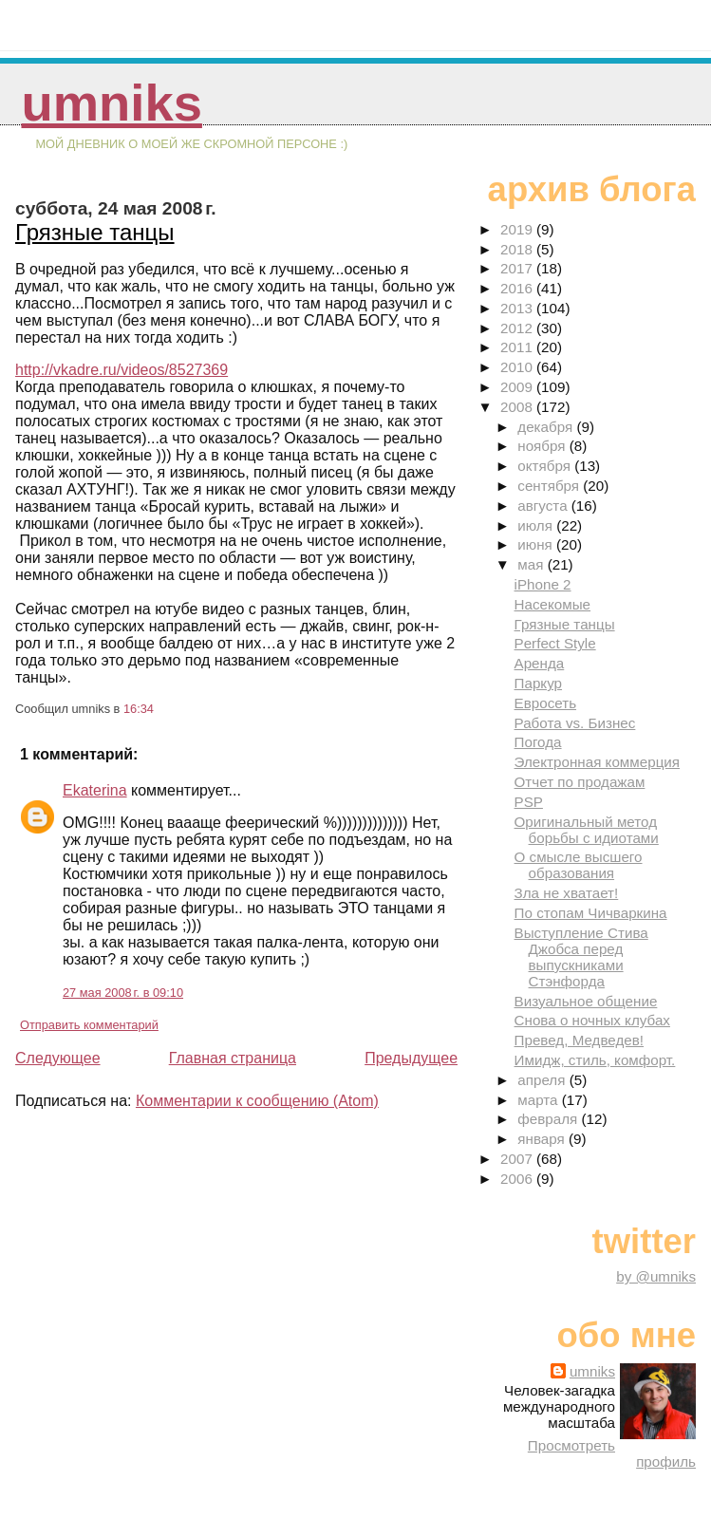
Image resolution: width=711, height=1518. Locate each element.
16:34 (138, 709)
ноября (543, 446)
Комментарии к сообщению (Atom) (257, 1101)
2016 (518, 288)
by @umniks (656, 1276)
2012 (518, 328)
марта (539, 1100)
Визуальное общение (586, 1001)
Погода (538, 742)
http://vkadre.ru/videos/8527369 (121, 370)
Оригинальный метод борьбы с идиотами (587, 830)
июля (536, 525)
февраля (549, 1119)
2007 (518, 1159)
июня (536, 544)
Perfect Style (555, 643)
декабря (546, 427)
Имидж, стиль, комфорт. (595, 1060)
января (543, 1139)
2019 (518, 229)
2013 (518, 308)
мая (532, 564)
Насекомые (553, 604)
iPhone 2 (543, 584)
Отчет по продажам (580, 782)
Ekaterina (95, 790)
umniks (111, 103)
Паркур (539, 683)
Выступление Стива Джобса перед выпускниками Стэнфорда (581, 957)
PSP (529, 802)
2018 (518, 249)
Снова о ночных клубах (592, 1020)
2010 (518, 367)
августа (544, 505)
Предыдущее (411, 1058)
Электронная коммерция (598, 762)
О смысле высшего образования (579, 865)
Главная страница (232, 1058)
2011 (518, 347)
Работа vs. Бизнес (575, 723)
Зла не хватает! (567, 893)
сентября (550, 486)
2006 (518, 1179)
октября (545, 466)
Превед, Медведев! (580, 1040)
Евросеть (546, 703)
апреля (543, 1080)
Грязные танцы (95, 232)
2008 (518, 407)
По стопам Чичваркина (591, 913)
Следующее (58, 1058)
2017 (518, 268)
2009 (518, 387)
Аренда (540, 663)
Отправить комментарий (89, 1025)
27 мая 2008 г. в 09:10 (123, 992)
